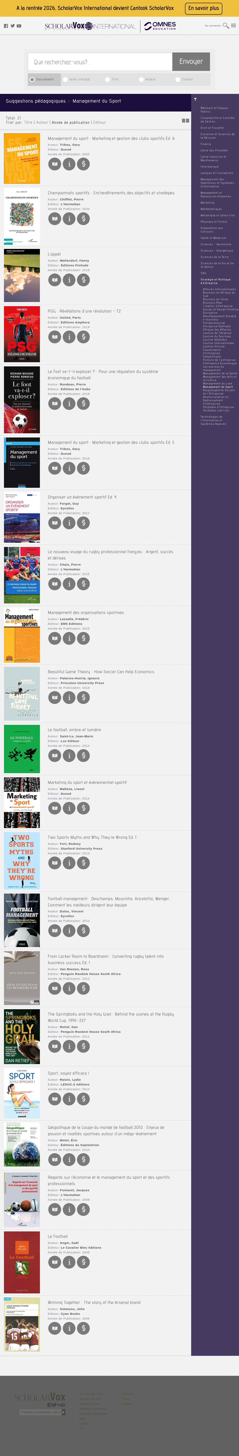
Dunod (65, 147)
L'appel (54, 251)
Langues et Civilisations (217, 173)
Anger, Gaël (68, 1239)
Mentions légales (90, 1403)
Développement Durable (220, 316)
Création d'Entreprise (218, 306)
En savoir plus (203, 8)
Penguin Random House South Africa (88, 970)
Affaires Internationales (219, 289)
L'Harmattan (69, 201)
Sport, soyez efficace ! (68, 1071)
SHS (203, 273)
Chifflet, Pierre (70, 196)
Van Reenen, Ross (72, 965)
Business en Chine (215, 299)
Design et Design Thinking (221, 309)
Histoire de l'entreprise (219, 360)
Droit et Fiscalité (212, 128)
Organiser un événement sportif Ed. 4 (82, 494)
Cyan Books (69, 1310)
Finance (206, 144)
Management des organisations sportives (86, 610)
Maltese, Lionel (70, 786)
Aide (82, 1417)
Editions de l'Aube (74, 385)
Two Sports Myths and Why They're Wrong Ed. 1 (92, 835)
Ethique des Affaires (217, 330)
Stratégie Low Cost (216, 410)
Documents (45, 79)
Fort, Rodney (69, 841)
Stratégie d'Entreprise (218, 407)
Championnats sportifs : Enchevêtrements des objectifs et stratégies (111, 190)
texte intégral (80, 79)
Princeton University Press (80, 680)
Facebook (127, 1393)
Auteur (151, 79)
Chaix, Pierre (69, 560)
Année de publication (71, 123)
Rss (82, 1427)
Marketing (208, 203)
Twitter (125, 1398)
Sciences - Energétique (217, 251)
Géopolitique (212, 356)
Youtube (126, 1403)
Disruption (210, 313)
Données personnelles (93, 1412)
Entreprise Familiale (217, 326)
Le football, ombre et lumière (74, 727)
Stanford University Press (79, 845)
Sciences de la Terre (215, 257)
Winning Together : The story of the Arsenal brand (94, 1299)
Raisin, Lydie (69, 1077)
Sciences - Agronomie (216, 244)
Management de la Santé (220, 373)
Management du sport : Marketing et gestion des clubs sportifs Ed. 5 (111, 440)
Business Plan (212, 303)
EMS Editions (70, 621)
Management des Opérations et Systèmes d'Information (217, 183)
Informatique (210, 167)
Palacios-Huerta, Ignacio (77, 675)
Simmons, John (70, 1305)
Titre (115, 79)
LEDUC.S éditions (73, 1081)
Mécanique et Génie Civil (218, 215)
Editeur (187, 79)
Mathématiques (211, 209)
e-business (211, 319)
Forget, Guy (68, 500)
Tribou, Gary (68, 142)
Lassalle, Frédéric (72, 616)
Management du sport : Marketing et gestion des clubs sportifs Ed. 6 (111, 136)
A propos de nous (90, 1398)
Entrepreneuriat (214, 323)
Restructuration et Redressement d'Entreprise (215, 400)
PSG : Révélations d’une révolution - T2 (84, 309)
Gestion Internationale (218, 343)
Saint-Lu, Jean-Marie (74, 733)
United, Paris (69, 315)
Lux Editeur (68, 738)
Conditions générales (93, 1407)
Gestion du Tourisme (217, 336)
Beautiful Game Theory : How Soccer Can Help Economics (101, 669)
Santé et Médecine (213, 238)
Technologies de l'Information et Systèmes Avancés (213, 421)
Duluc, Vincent (70, 907)
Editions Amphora (73, 319)
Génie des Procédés (214, 150)
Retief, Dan (67, 1023)
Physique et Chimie (214, 222)
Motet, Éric (67, 1136)
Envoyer (191, 62)
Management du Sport (218, 387)
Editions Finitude (73, 262)
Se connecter (213, 26)
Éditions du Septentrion (78, 1141)
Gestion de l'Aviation (217, 333)
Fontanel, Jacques (73, 1185)
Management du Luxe (217, 383)
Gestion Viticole (214, 346)
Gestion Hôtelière (215, 340)
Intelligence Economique (220, 363)
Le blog (84, 1422)
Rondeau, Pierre (71, 380)
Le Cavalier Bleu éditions (79, 1243)
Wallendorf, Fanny (73, 257)
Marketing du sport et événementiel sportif (87, 780)
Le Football (58, 1233)
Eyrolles (66, 505)
